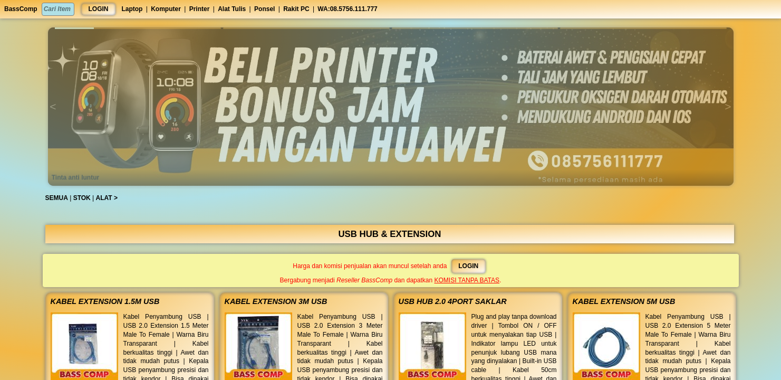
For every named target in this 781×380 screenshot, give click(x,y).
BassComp (20, 9)
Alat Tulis (232, 9)
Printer (199, 9)
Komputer (166, 9)
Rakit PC (296, 9)
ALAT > (110, 198)
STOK (86, 198)
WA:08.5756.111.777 (347, 9)
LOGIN (99, 9)
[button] (138, 28)
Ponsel (264, 9)
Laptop (131, 9)
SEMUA (61, 198)
